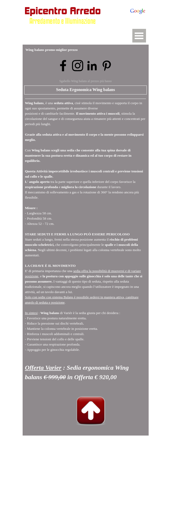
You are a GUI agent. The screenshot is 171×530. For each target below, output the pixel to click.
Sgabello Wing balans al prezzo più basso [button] (85, 81)
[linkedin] (92, 65)
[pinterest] (106, 65)
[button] (64, 29)
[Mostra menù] (139, 36)
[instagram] (77, 65)
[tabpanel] (85, 243)
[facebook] (63, 65)
